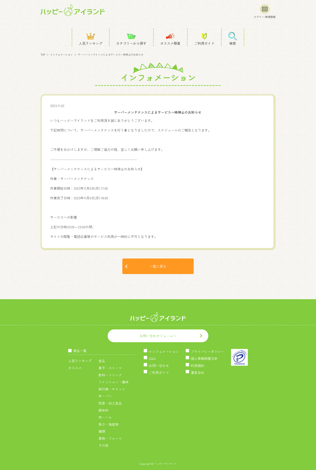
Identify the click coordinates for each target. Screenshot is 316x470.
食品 (101, 360)
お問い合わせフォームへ (158, 335)
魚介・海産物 (108, 424)
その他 (103, 445)
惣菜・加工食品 (110, 403)
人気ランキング (80, 360)
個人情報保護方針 (204, 358)
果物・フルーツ (110, 438)
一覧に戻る (158, 266)
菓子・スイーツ (110, 367)
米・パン (105, 395)
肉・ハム (105, 417)
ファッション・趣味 (113, 381)
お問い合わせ (159, 365)
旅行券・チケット (111, 389)
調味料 (103, 410)
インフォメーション (61, 54)
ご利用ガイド (159, 372)
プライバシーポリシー (207, 351)
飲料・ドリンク (110, 374)
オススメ (75, 367)
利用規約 (197, 365)
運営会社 (197, 372)
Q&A (152, 358)
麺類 (101, 431)
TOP (42, 54)
